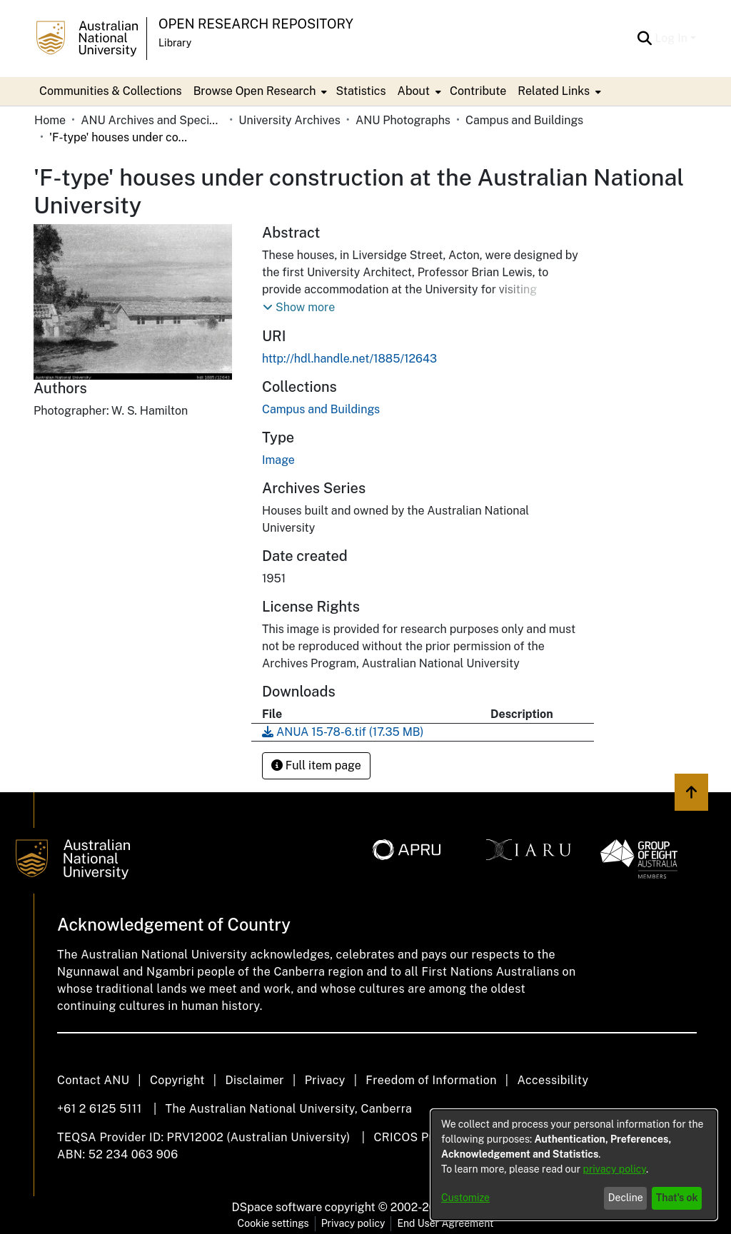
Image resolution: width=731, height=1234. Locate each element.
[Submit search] (644, 38)
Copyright (177, 1080)
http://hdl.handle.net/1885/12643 (349, 358)
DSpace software (277, 1207)
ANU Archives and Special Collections (152, 120)
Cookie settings (273, 1223)
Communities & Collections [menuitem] (110, 91)
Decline (625, 1197)
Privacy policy (353, 1223)
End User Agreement (445, 1223)
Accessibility (552, 1080)
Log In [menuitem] (671, 38)
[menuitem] (259, 91)
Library (174, 43)
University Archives (289, 120)
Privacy (325, 1080)
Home (50, 120)
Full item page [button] (316, 765)
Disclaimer (254, 1080)
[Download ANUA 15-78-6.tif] (342, 732)
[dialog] (574, 1165)
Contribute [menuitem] (478, 91)
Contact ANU (93, 1080)
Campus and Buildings (524, 120)
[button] (299, 307)
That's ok (677, 1197)
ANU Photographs (403, 120)
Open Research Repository (255, 23)
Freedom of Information (431, 1080)
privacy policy (614, 1169)
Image (278, 460)
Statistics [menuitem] (360, 91)
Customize (465, 1197)
